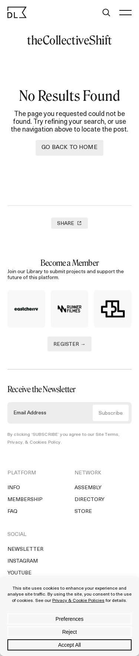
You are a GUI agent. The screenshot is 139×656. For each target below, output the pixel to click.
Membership (25, 500)
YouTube (19, 573)
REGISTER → (69, 344)
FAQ (12, 511)
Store (83, 511)
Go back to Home (69, 147)
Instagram (22, 561)
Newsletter (25, 549)
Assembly (88, 488)
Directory (90, 500)
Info (13, 488)
